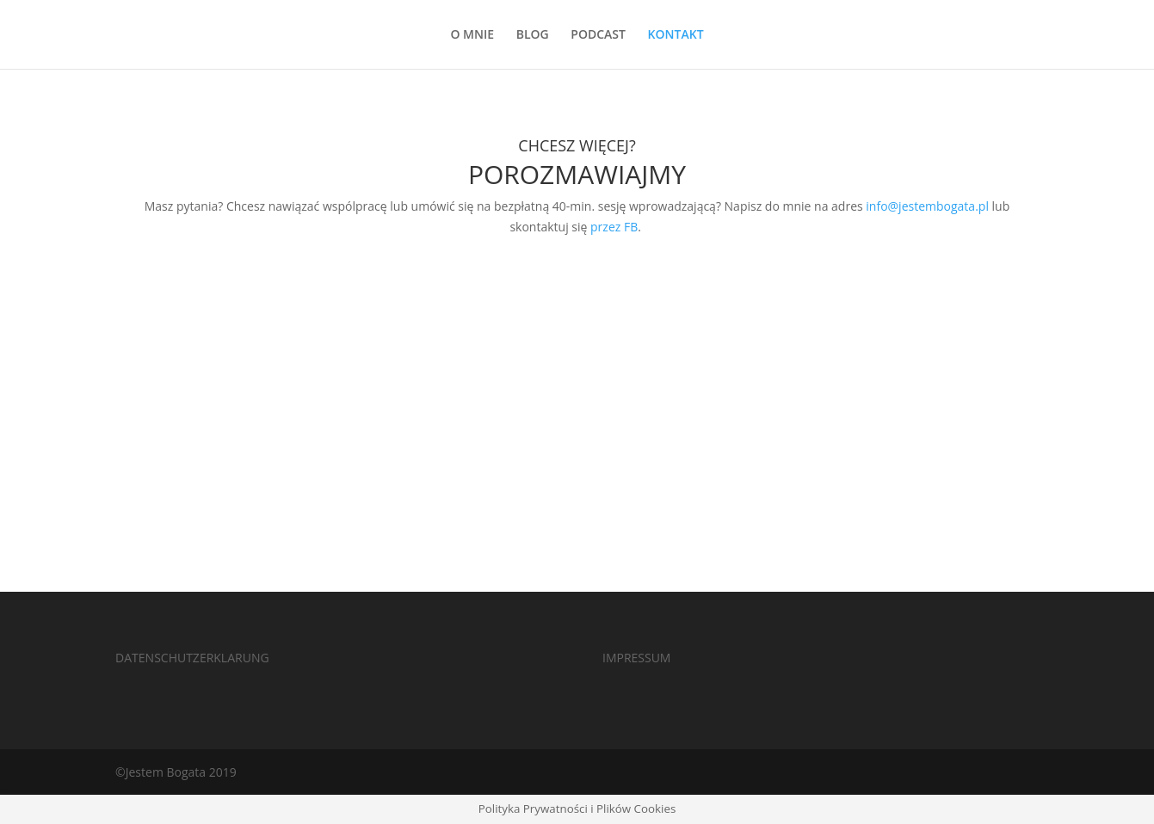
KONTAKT (676, 35)
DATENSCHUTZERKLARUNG (192, 657)
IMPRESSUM (636, 657)
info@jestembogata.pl (927, 206)
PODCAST (598, 35)
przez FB (614, 226)
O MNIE (472, 35)
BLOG (532, 35)
